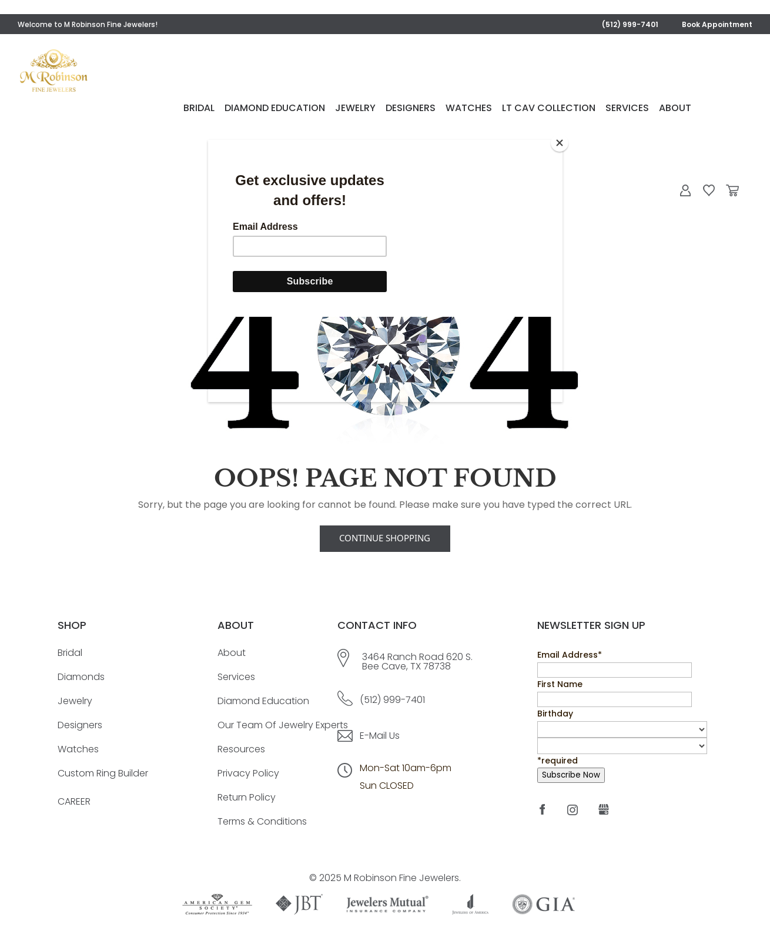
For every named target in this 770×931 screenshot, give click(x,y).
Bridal (249, 109)
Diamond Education (324, 109)
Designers (461, 109)
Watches (519, 109)
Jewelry (405, 109)
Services (677, 109)
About (725, 109)
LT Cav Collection (598, 109)
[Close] (559, 143)
